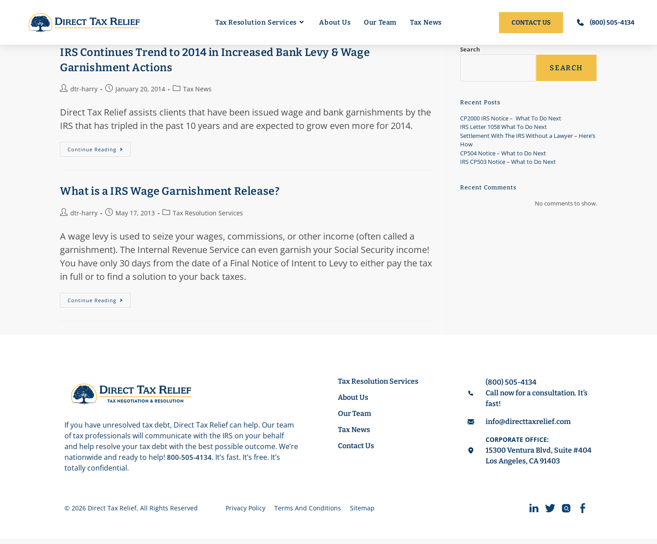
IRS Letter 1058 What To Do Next (503, 127)
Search (470, 49)
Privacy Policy (245, 510)
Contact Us (360, 445)
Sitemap (362, 510)
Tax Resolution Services (208, 213)
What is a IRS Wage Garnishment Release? (170, 191)
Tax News (197, 89)
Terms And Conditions (307, 510)
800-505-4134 (189, 457)
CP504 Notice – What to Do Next (503, 153)
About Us (357, 397)
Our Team (358, 413)
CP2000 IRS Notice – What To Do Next (510, 118)
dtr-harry (84, 89)
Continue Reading (99, 147)
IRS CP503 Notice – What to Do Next (508, 162)
